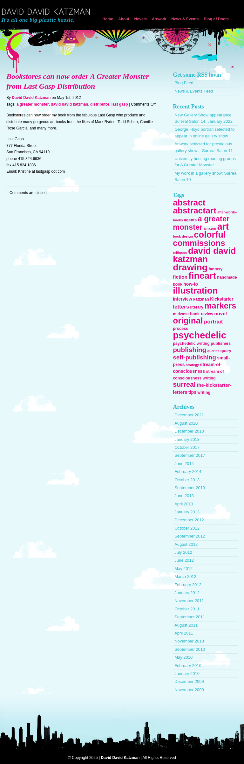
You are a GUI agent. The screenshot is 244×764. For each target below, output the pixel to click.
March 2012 (185, 576)
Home (108, 19)
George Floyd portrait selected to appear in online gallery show (204, 132)
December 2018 (189, 431)
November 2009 (189, 689)
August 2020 (186, 423)
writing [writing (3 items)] (203, 392)
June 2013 (184, 495)
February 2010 (187, 665)
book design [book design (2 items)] (183, 236)
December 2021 (189, 415)
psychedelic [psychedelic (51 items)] (199, 335)
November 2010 (189, 641)
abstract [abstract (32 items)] (189, 202)
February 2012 (187, 584)
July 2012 (183, 552)
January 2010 (187, 673)
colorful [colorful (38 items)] (210, 235)
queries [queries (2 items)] (213, 351)
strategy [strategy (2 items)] (192, 365)
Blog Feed (183, 82)
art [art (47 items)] (223, 226)
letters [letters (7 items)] (181, 307)
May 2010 (183, 657)
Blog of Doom (216, 19)
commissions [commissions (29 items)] (199, 243)
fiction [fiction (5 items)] (180, 277)
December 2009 (189, 681)
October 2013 (187, 479)
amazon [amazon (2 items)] (210, 228)
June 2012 (184, 560)
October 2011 (187, 609)
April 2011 (183, 633)
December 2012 (189, 519)
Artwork (159, 19)
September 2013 (189, 487)
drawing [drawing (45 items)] (190, 267)
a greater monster (33, 104)
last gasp (120, 104)
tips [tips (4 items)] (192, 392)
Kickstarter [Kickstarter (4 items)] (221, 299)
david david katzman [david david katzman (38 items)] (204, 255)
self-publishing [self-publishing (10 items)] (194, 357)
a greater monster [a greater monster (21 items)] (201, 223)
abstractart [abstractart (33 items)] (194, 210)
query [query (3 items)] (225, 351)
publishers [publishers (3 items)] (221, 343)
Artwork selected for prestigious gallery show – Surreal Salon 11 (203, 147)
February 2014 (187, 471)
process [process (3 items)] (180, 328)
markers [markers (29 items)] (220, 305)
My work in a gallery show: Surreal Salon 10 (205, 176)
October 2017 (187, 447)
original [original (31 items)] (188, 320)
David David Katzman (47, 15)
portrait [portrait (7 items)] (213, 322)
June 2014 (184, 463)
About (123, 19)
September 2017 (189, 455)
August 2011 (186, 625)
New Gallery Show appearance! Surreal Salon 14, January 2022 (203, 118)
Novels (140, 19)
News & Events (185, 19)
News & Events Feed (193, 91)
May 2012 (183, 568)
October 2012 (187, 528)
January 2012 (187, 592)
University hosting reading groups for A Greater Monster (205, 161)
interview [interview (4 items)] (182, 299)
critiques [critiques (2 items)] (180, 252)
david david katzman (69, 104)
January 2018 (187, 439)
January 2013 (187, 512)
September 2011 (189, 617)
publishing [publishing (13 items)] (189, 349)
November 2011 (189, 600)
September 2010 (189, 649)
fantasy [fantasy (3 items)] (215, 269)
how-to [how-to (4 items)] (190, 284)
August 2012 (186, 544)
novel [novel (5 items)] (220, 313)
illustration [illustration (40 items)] (195, 290)
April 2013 (183, 504)
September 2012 (189, 536)
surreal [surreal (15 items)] (184, 384)
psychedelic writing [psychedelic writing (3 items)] (191, 343)
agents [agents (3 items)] (190, 220)
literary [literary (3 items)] (196, 307)
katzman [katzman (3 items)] (201, 299)
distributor (99, 104)
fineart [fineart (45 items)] (202, 275)
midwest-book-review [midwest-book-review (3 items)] (193, 314)
